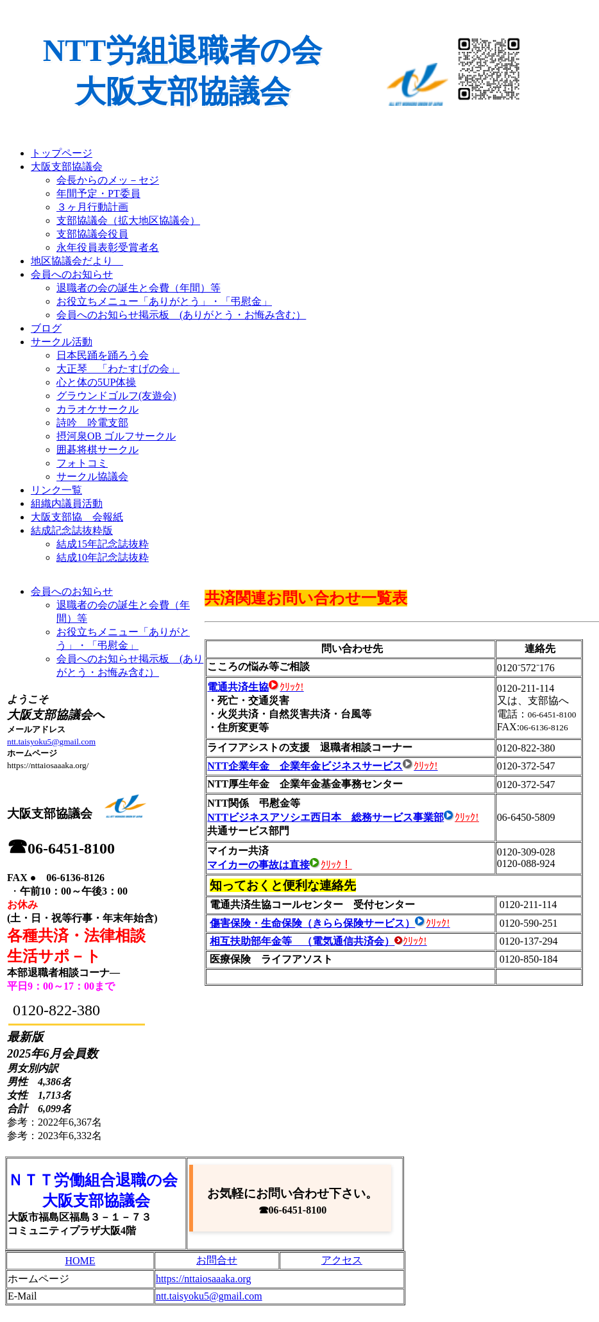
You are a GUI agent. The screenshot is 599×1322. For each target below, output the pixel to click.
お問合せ (216, 1260)
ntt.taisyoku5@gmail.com (51, 741)
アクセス (341, 1260)
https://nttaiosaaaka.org (203, 1278)
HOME (80, 1260)
